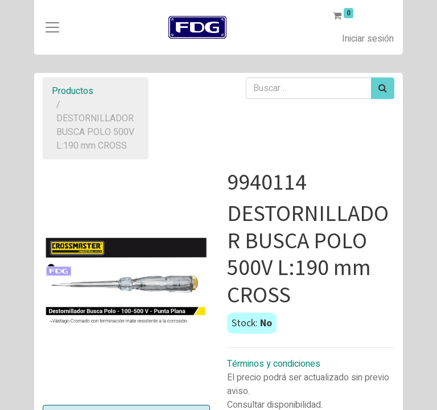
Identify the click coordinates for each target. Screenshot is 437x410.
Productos (72, 91)
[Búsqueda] (382, 88)
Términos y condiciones (273, 364)
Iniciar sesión (368, 39)
